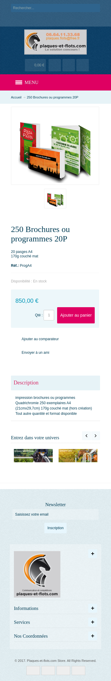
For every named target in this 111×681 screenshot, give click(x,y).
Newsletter (55, 504)
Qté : (39, 315)
